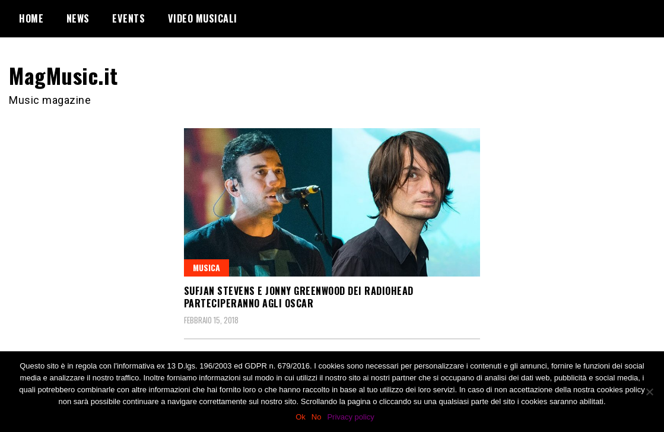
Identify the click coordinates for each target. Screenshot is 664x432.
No (317, 416)
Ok (301, 416)
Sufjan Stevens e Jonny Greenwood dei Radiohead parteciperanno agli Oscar (299, 297)
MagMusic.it (63, 75)
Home (31, 18)
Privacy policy (350, 416)
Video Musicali (202, 18)
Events (128, 18)
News (78, 18)
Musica (206, 267)
